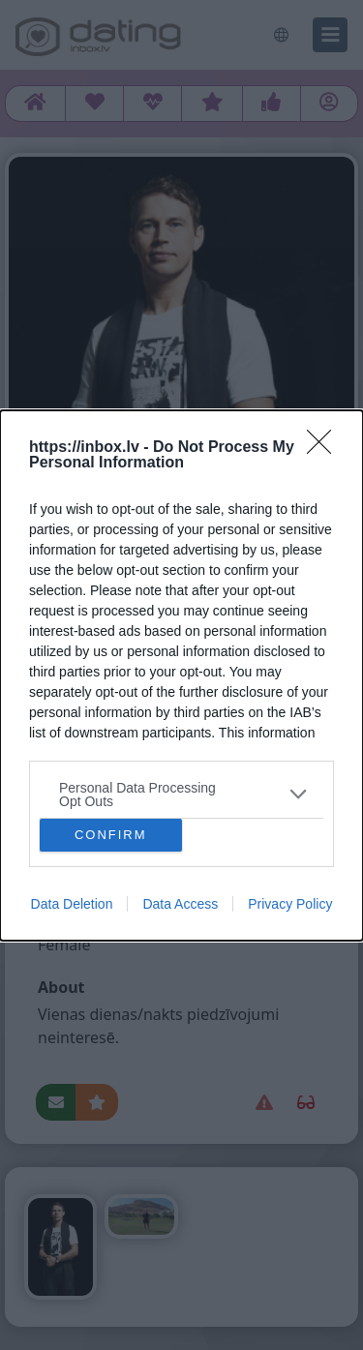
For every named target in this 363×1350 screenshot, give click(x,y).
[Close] (325, 448)
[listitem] (181, 794)
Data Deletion (72, 904)
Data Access (180, 904)
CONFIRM (111, 834)
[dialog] (181, 675)
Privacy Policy (290, 904)
